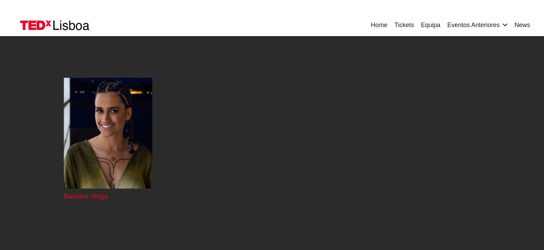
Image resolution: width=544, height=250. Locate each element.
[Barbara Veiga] (108, 133)
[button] (504, 25)
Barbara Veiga (86, 196)
